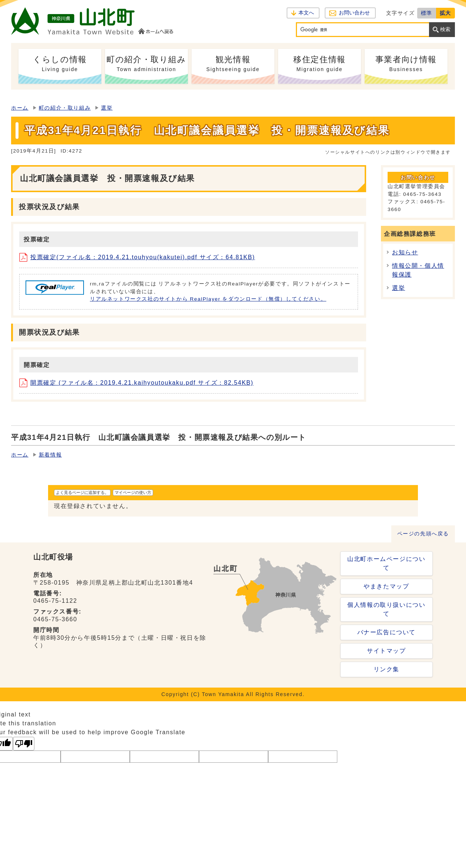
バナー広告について (386, 632)
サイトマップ (386, 651)
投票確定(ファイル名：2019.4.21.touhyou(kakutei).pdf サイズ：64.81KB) (137, 257)
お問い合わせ (354, 13)
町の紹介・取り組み (65, 108)
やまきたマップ (386, 586)
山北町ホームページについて (386, 563)
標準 (426, 13)
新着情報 (50, 455)
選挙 (106, 108)
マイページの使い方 (133, 492)
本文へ (306, 13)
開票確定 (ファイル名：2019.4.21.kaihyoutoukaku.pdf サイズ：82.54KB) (136, 383)
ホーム (19, 108)
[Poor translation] (23, 744)
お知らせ (405, 252)
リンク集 (386, 669)
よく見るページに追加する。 (82, 492)
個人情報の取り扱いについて (386, 609)
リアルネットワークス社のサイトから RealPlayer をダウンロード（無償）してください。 (208, 299)
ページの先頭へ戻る (423, 534)
